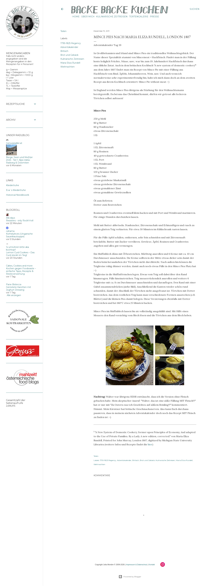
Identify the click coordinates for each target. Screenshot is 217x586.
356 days (10, 217)
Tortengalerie (137, 16)
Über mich (86, 16)
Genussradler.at (14, 143)
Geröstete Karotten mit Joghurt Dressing (18, 288)
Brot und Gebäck (69, 55)
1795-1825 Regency (70, 43)
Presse (153, 16)
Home (75, 16)
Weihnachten (67, 66)
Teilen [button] (63, 31)
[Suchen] (194, 9)
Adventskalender (69, 47)
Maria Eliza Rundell (70, 62)
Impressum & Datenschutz (136, 565)
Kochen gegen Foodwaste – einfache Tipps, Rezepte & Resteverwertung (21, 271)
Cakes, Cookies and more (19, 265)
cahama (10, 231)
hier (150, 444)
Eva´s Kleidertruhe (16, 190)
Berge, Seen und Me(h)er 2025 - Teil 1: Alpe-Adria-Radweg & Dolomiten (19, 160)
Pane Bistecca (13, 284)
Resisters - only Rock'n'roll (19, 220)
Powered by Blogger (130, 576)
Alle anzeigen (14, 295)
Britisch (64, 51)
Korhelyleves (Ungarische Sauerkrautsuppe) (19, 235)
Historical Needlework (17, 195)
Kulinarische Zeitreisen (110, 16)
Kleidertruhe (12, 185)
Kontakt (152, 565)
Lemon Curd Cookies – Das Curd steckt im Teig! (20, 254)
